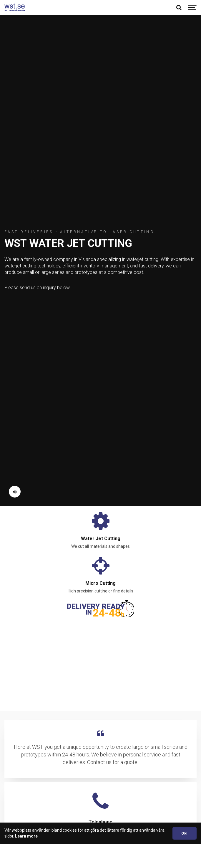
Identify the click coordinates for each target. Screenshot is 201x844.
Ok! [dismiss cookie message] (184, 833)
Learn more (26, 836)
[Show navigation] (192, 7)
